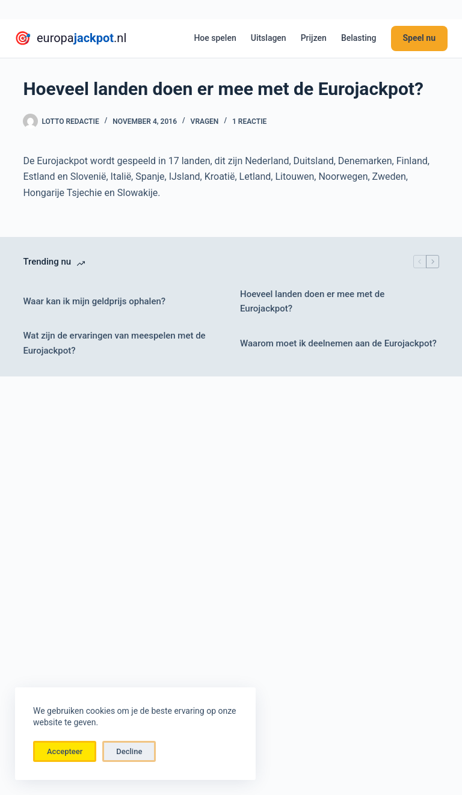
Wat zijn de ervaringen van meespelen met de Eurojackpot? (114, 343)
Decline (129, 751)
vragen (205, 121)
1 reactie (249, 121)
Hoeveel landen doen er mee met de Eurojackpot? (312, 302)
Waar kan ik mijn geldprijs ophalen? (94, 301)
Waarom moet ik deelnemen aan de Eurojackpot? (338, 343)
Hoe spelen (215, 38)
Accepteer (64, 751)
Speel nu (419, 38)
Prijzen (314, 38)
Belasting (359, 38)
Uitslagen (268, 38)
